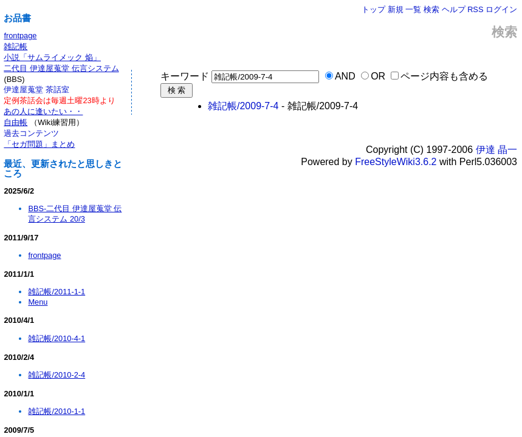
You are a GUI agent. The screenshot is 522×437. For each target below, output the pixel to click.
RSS (475, 9)
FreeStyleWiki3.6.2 (395, 162)
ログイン (501, 9)
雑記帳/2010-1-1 (56, 411)
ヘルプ (453, 9)
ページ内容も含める (444, 76)
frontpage (20, 35)
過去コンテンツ (31, 133)
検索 (431, 9)
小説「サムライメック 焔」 (52, 57)
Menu (37, 302)
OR (378, 76)
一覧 (413, 9)
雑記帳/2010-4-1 (56, 338)
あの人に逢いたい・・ (43, 111)
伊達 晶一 (496, 149)
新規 (396, 9)
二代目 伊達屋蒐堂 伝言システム (61, 68)
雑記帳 (15, 46)
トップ (373, 9)
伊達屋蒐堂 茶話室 (36, 89)
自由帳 (15, 122)
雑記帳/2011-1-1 (56, 291)
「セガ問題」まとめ (39, 144)
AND (345, 76)
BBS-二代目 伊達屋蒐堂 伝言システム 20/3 (75, 213)
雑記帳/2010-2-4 (56, 374)
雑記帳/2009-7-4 (243, 106)
